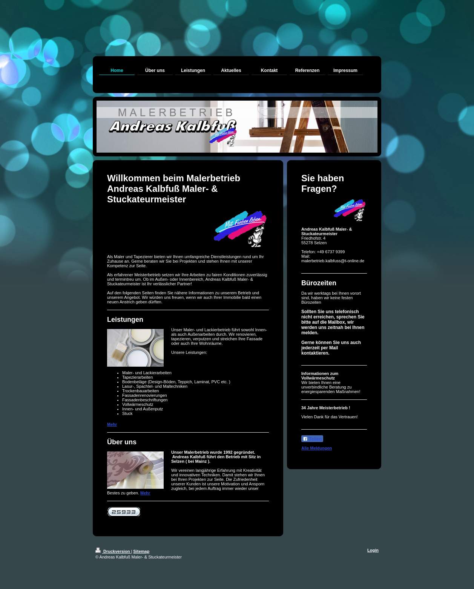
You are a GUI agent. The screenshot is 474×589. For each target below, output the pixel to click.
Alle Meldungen (316, 448)
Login (373, 550)
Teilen (312, 439)
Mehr (112, 424)
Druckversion (113, 551)
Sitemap (141, 551)
